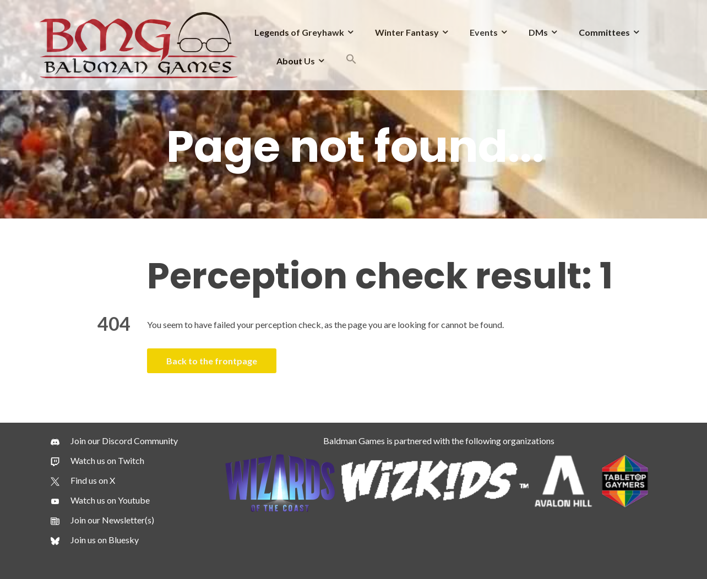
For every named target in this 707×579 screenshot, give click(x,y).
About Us (295, 61)
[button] (351, 61)
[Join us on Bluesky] (95, 540)
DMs (538, 32)
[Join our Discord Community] (114, 441)
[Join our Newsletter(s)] (102, 520)
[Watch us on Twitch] (97, 461)
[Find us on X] (83, 480)
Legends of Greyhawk (299, 32)
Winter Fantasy (407, 32)
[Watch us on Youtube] (100, 500)
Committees (604, 32)
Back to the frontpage (211, 361)
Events (484, 32)
